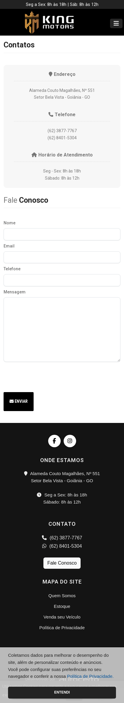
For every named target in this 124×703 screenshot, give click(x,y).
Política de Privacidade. (90, 676)
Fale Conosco (62, 562)
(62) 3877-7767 (62, 537)
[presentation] (49, 376)
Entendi (62, 692)
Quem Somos (62, 595)
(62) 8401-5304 (62, 546)
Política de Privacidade (62, 627)
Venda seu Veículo (61, 616)
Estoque (62, 606)
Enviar (19, 401)
